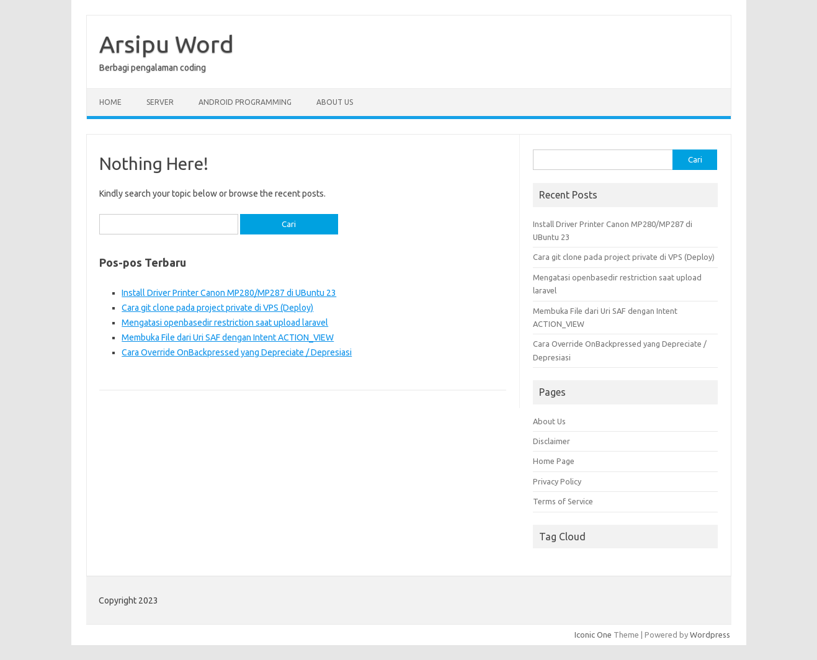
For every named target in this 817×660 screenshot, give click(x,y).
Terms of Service (563, 501)
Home (110, 102)
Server (160, 102)
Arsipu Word (166, 44)
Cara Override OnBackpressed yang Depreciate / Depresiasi (237, 352)
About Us (334, 102)
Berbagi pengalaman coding (152, 68)
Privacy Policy (557, 481)
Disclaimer (551, 441)
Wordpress (710, 634)
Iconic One (593, 634)
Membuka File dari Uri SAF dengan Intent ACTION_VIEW (228, 337)
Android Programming (245, 102)
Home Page (553, 461)
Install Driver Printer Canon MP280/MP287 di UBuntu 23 (229, 293)
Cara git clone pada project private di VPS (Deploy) (217, 308)
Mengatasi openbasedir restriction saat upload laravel (225, 323)
